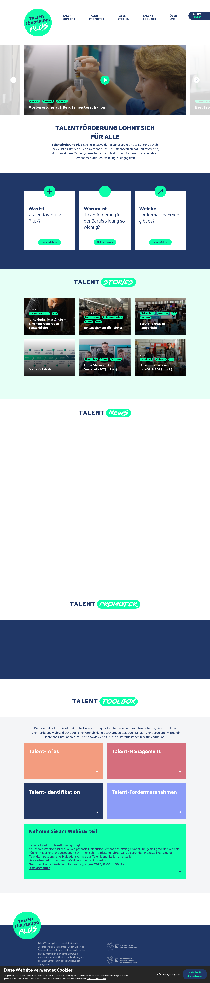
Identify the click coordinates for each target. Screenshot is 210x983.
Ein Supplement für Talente (103, 328)
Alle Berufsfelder (147, 313)
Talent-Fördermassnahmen (144, 792)
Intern (98, 321)
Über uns (173, 17)
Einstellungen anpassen (170, 974)
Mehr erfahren (49, 242)
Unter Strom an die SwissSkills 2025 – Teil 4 (100, 367)
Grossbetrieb (48, 101)
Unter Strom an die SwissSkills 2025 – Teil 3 (156, 367)
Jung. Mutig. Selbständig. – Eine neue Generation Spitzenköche (47, 324)
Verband (104, 359)
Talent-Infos (44, 751)
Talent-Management (136, 751)
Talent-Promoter (96, 17)
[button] (13, 80)
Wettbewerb (62, 101)
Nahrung (88, 321)
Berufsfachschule (92, 317)
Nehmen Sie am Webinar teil (63, 831)
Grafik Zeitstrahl (40, 369)
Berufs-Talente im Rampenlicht (152, 326)
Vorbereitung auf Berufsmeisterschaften (68, 107)
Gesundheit (34, 101)
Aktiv (197, 15)
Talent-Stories (123, 17)
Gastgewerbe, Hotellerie (39, 313)
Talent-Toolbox (149, 17)
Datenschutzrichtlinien (96, 979)
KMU (55, 313)
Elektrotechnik (91, 359)
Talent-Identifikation (54, 792)
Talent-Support (69, 17)
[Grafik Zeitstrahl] (49, 357)
